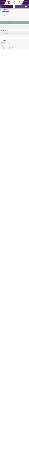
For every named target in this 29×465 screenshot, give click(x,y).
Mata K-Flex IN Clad (4, 26)
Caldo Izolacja (3, 23)
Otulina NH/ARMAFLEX (5, 36)
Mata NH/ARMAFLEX (4, 33)
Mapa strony (10, 55)
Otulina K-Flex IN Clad (4, 30)
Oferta (7, 23)
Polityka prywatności (4, 55)
